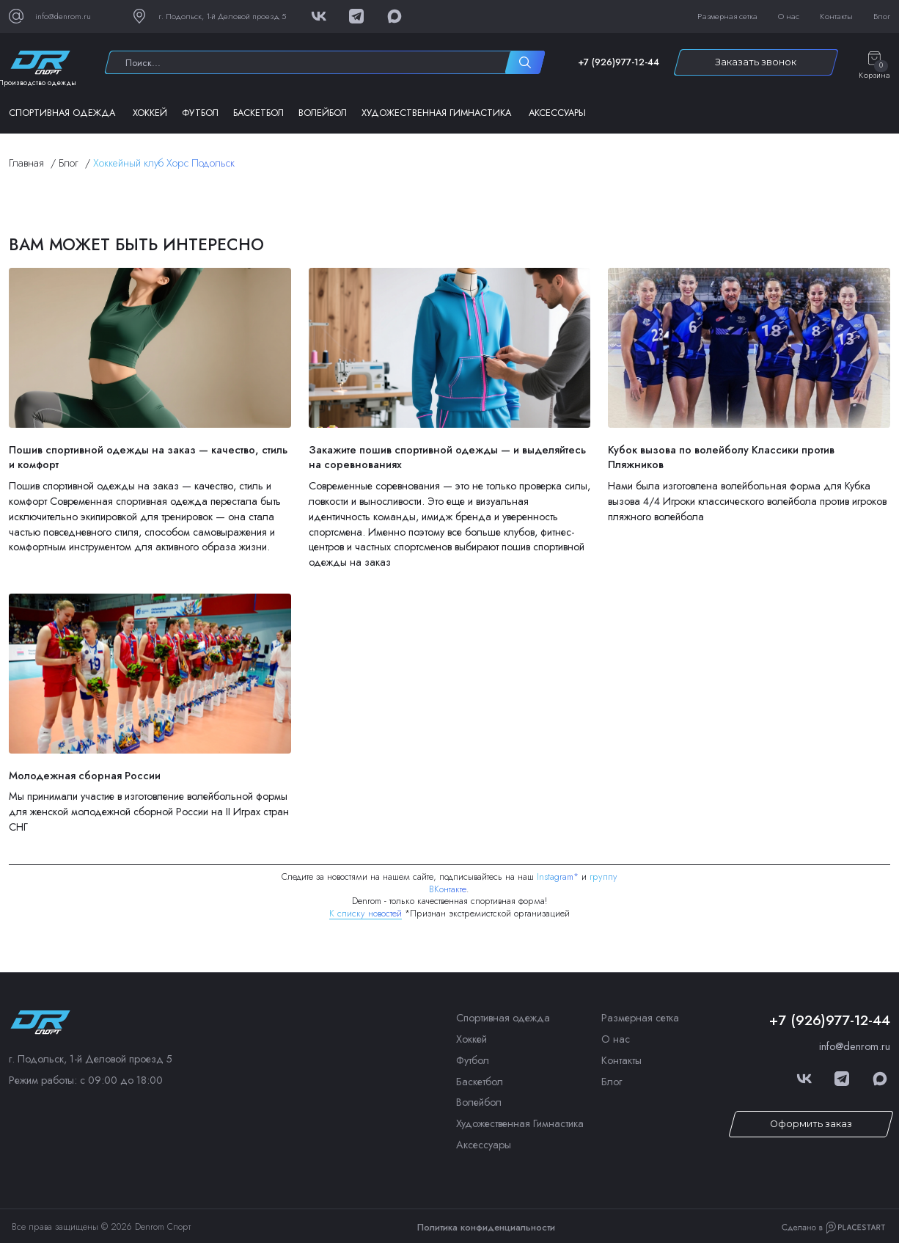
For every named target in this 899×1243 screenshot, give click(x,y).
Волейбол (322, 113)
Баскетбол (258, 113)
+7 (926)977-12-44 (618, 62)
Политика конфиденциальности (486, 1227)
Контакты (836, 16)
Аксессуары (557, 113)
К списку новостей (365, 913)
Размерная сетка (727, 16)
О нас (788, 16)
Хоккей (150, 113)
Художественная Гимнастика (436, 113)
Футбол (200, 113)
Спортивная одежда (62, 113)
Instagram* (558, 876)
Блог (881, 16)
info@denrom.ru (854, 1046)
